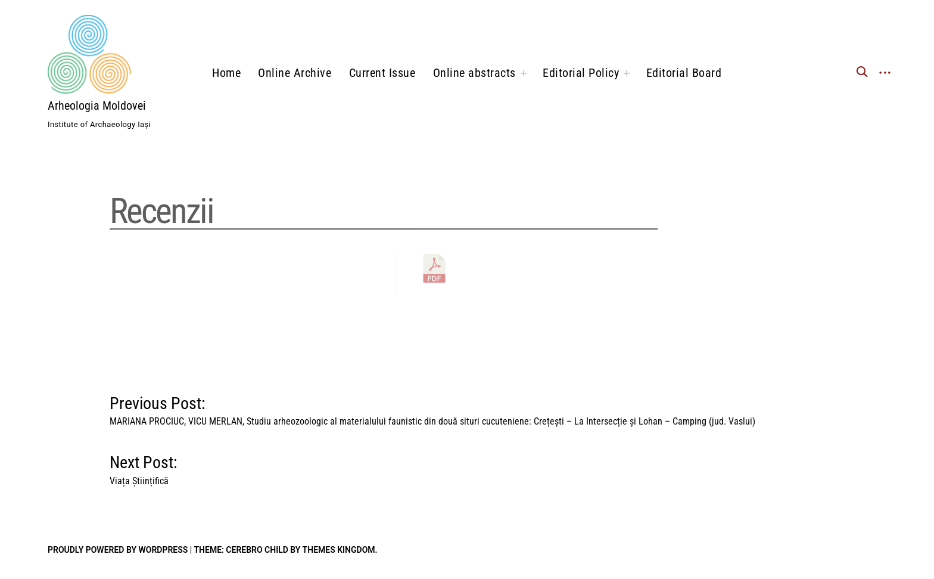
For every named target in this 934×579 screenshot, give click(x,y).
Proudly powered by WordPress (118, 550)
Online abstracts (474, 73)
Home (226, 73)
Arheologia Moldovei (97, 105)
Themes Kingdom (339, 550)
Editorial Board (684, 73)
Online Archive (294, 73)
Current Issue (382, 73)
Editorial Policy (581, 73)
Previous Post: (432, 408)
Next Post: (144, 467)
